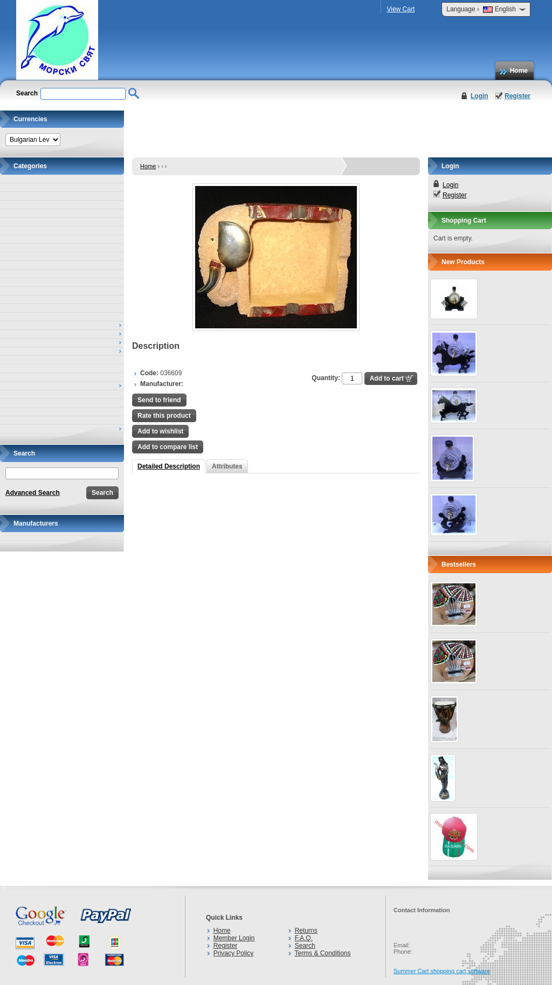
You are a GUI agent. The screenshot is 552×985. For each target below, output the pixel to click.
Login (479, 96)
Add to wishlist (160, 431)
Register (517, 96)
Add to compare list (167, 447)
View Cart (401, 9)
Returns (306, 930)
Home (519, 70)
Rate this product (164, 415)
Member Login (234, 938)
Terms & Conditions (322, 953)
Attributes (227, 466)
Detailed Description (168, 466)
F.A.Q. (304, 938)
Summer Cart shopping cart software (442, 971)
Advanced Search (32, 493)
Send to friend (159, 400)
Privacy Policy (233, 953)
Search (305, 945)
